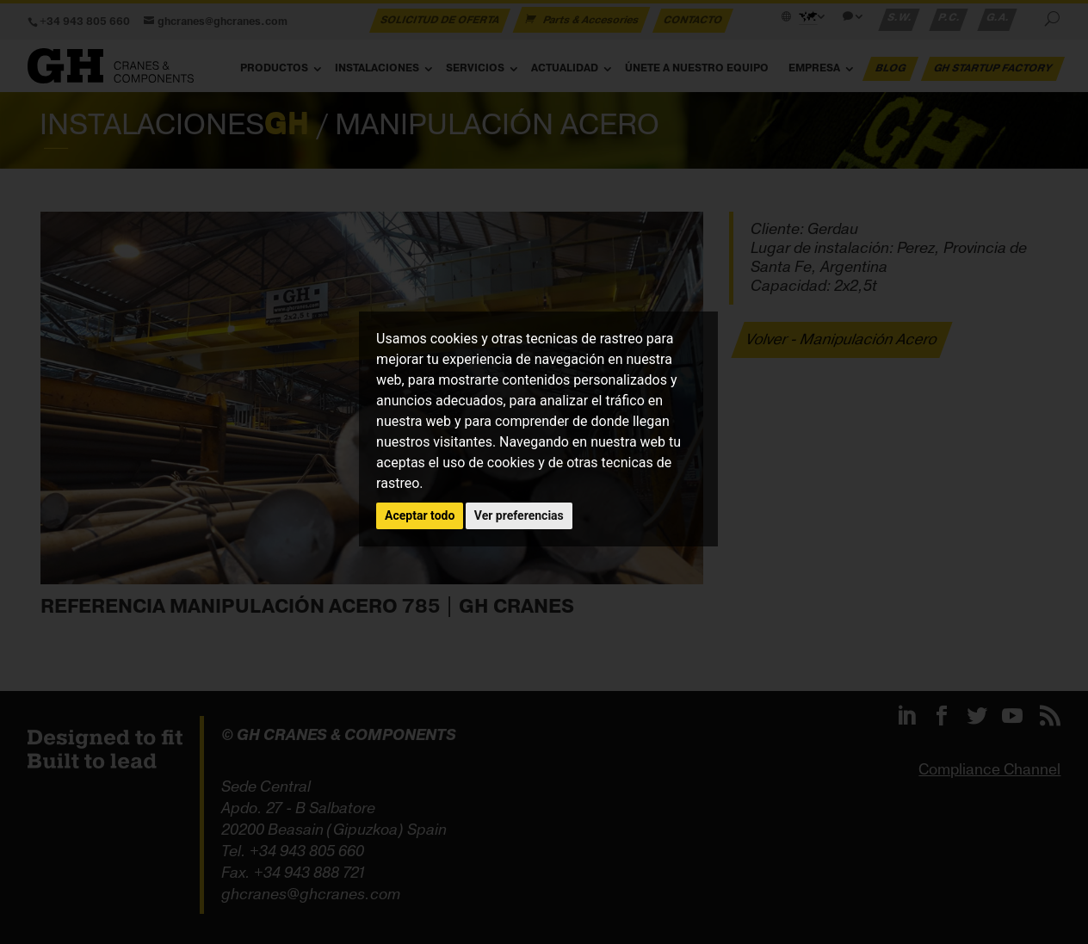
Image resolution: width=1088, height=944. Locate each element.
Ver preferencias (519, 515)
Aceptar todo (419, 515)
